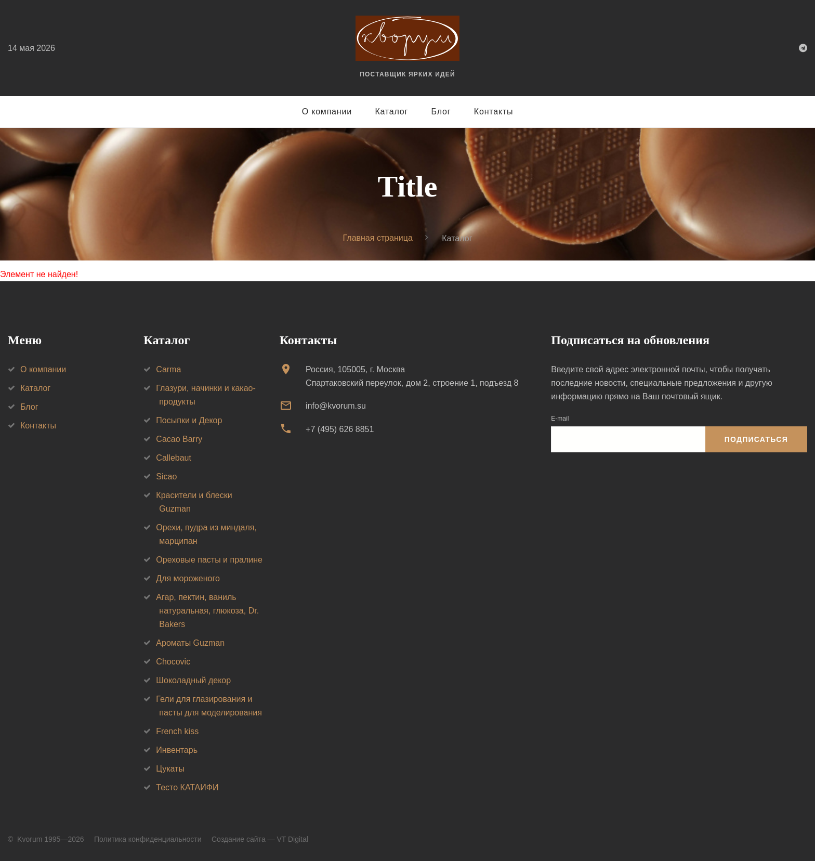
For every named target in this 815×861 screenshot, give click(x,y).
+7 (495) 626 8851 (340, 429)
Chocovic (173, 661)
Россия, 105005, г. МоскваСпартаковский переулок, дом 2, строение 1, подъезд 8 (412, 376)
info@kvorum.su (336, 405)
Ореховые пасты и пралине (209, 559)
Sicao (166, 476)
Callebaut (173, 457)
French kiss (177, 731)
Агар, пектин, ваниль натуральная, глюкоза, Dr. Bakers (207, 611)
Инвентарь (177, 750)
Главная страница (378, 237)
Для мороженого (188, 578)
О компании (327, 111)
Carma (168, 369)
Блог (441, 111)
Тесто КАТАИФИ (187, 787)
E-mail (560, 418)
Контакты (494, 111)
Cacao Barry (179, 439)
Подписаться (756, 439)
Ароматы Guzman (190, 642)
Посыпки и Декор (189, 420)
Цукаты (170, 768)
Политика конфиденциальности (148, 839)
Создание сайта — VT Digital (260, 839)
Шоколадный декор (193, 680)
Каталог (391, 111)
